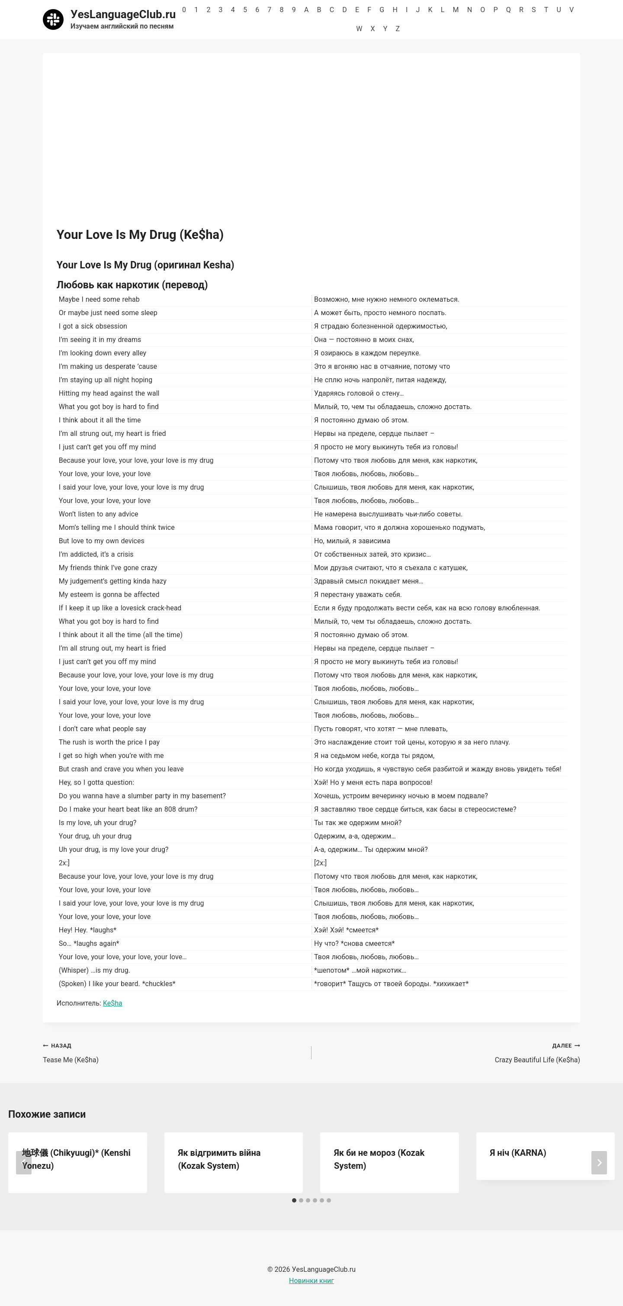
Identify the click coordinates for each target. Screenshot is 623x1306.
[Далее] (599, 1162)
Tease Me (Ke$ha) (174, 1052)
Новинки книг (311, 1281)
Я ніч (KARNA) (518, 1153)
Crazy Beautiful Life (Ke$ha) (449, 1052)
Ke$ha (112, 1003)
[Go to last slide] (24, 1162)
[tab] (294, 1200)
